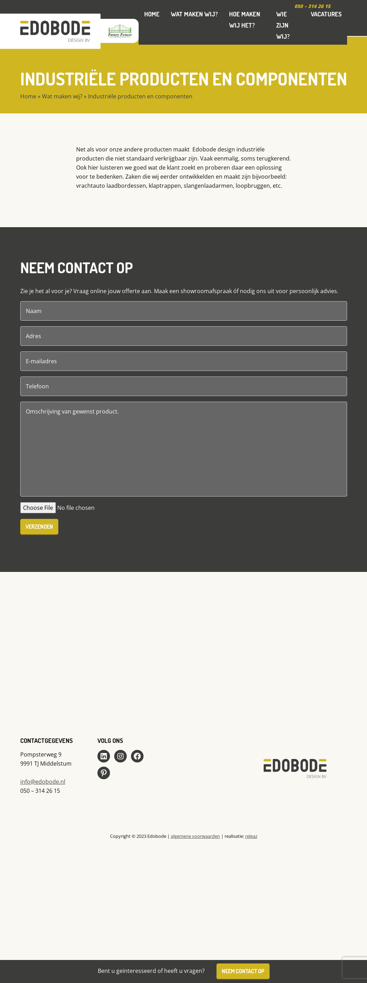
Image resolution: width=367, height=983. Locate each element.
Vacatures (326, 14)
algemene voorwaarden (195, 836)
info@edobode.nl (42, 781)
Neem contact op (243, 971)
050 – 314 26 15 (312, 6)
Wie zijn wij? (283, 25)
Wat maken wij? (194, 14)
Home (152, 14)
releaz (251, 836)
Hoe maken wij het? (244, 19)
